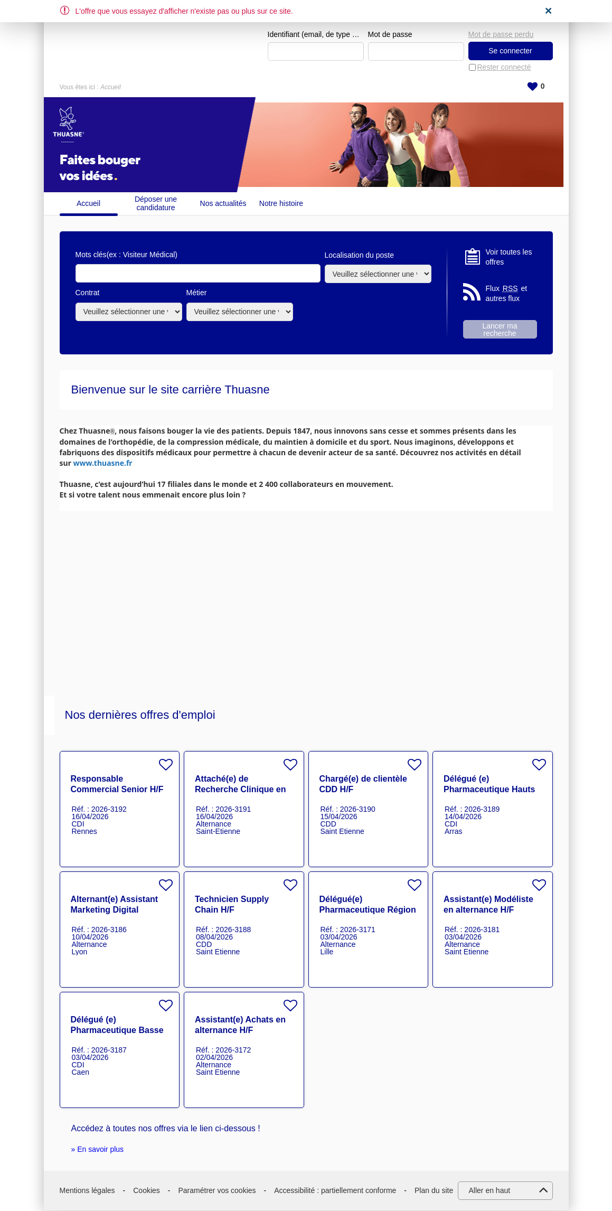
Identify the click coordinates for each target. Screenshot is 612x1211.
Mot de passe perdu (501, 34)
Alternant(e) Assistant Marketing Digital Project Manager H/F (114, 910)
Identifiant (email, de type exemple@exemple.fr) (316, 35)
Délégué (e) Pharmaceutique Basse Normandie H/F (117, 1031)
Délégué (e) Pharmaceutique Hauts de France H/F (489, 790)
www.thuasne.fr (103, 463)
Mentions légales (87, 1190)
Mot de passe (390, 35)
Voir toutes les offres (509, 257)
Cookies (146, 1190)
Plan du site (434, 1190)
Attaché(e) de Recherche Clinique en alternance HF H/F (240, 790)
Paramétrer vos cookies (217, 1190)
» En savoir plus (97, 1150)
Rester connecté (504, 67)
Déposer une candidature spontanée (156, 203)
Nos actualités (223, 204)
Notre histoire (281, 204)
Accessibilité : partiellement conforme (335, 1190)
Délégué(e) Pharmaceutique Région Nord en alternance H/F (367, 910)
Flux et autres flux (507, 294)
